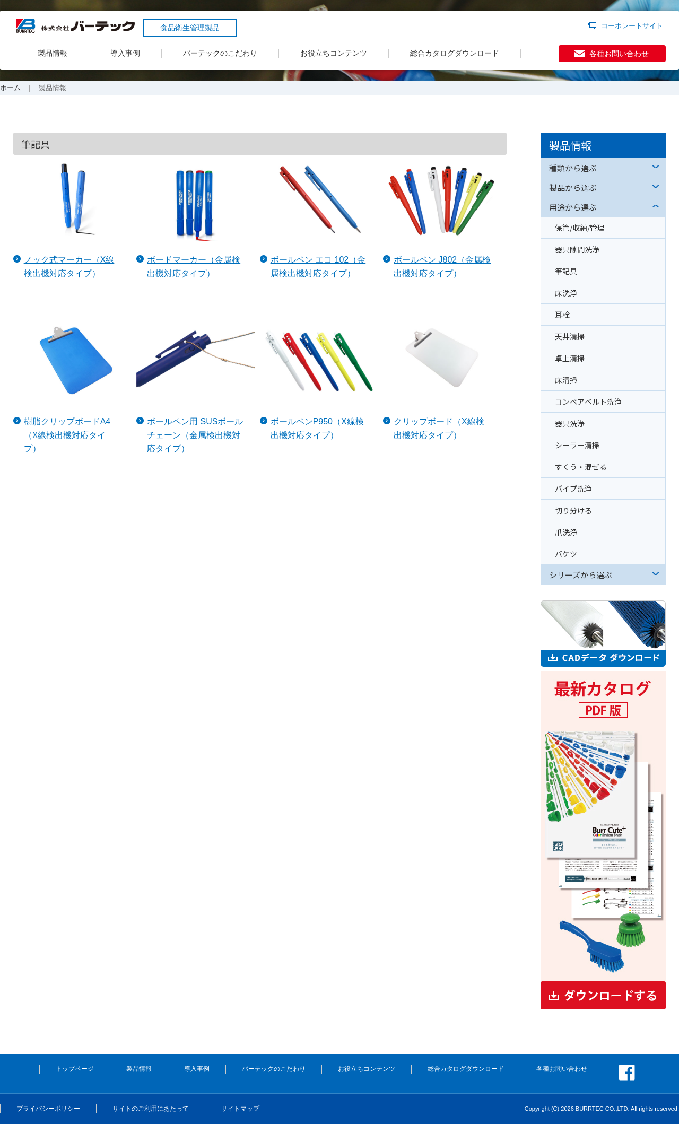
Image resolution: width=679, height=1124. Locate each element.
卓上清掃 (570, 358)
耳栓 (562, 314)
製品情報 (52, 53)
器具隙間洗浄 (577, 249)
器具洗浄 (570, 423)
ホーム (10, 88)
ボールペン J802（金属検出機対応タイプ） (442, 266)
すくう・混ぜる (581, 466)
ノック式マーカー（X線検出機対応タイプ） (69, 266)
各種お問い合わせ (619, 53)
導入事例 (125, 53)
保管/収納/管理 (580, 227)
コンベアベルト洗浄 (588, 401)
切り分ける (573, 510)
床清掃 (566, 379)
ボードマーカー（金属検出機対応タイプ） (193, 266)
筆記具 (566, 271)
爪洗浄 (566, 532)
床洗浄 (566, 292)
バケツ (566, 553)
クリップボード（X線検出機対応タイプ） (439, 428)
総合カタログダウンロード (454, 53)
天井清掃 (570, 336)
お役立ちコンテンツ (333, 53)
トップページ (75, 1069)
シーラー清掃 (577, 445)
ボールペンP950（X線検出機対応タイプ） (317, 428)
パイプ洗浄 (573, 488)
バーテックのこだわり (220, 53)
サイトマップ (240, 1108)
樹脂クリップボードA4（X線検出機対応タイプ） (67, 435)
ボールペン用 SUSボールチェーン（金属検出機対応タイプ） (195, 435)
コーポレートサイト (632, 26)
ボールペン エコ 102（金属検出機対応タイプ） (318, 266)
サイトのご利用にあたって (150, 1108)
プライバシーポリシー (48, 1108)
